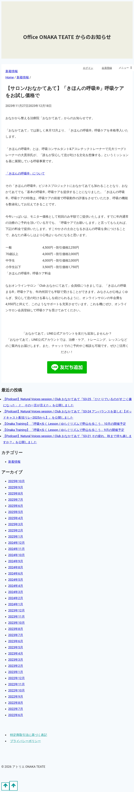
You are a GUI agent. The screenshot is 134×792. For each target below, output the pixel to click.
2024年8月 (15, 567)
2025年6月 (15, 506)
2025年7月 (15, 499)
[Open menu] (125, 68)
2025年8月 (15, 493)
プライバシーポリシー (25, 741)
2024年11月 (16, 549)
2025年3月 (15, 524)
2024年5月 (15, 579)
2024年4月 (15, 586)
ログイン (88, 68)
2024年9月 (15, 561)
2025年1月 (15, 536)
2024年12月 (16, 542)
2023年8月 (15, 629)
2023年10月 (16, 622)
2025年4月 (15, 518)
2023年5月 (15, 647)
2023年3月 (15, 659)
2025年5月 (15, 512)
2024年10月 (16, 555)
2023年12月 (16, 610)
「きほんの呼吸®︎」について (25, 173)
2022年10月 (16, 690)
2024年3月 (15, 592)
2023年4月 (15, 653)
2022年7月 (15, 709)
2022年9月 (15, 696)
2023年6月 (15, 641)
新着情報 (14, 461)
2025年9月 (15, 487)
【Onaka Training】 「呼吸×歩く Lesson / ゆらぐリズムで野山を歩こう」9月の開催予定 (63, 430)
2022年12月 (16, 678)
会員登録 (107, 68)
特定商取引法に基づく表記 (28, 735)
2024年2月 (15, 598)
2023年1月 (15, 672)
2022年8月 (15, 702)
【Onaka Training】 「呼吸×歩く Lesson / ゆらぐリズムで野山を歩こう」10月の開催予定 (64, 423)
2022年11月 (16, 684)
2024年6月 (15, 573)
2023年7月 (15, 635)
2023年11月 (16, 616)
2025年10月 (16, 481)
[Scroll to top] (5, 786)
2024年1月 (15, 604)
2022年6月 (15, 715)
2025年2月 (15, 530)
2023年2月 (15, 666)
